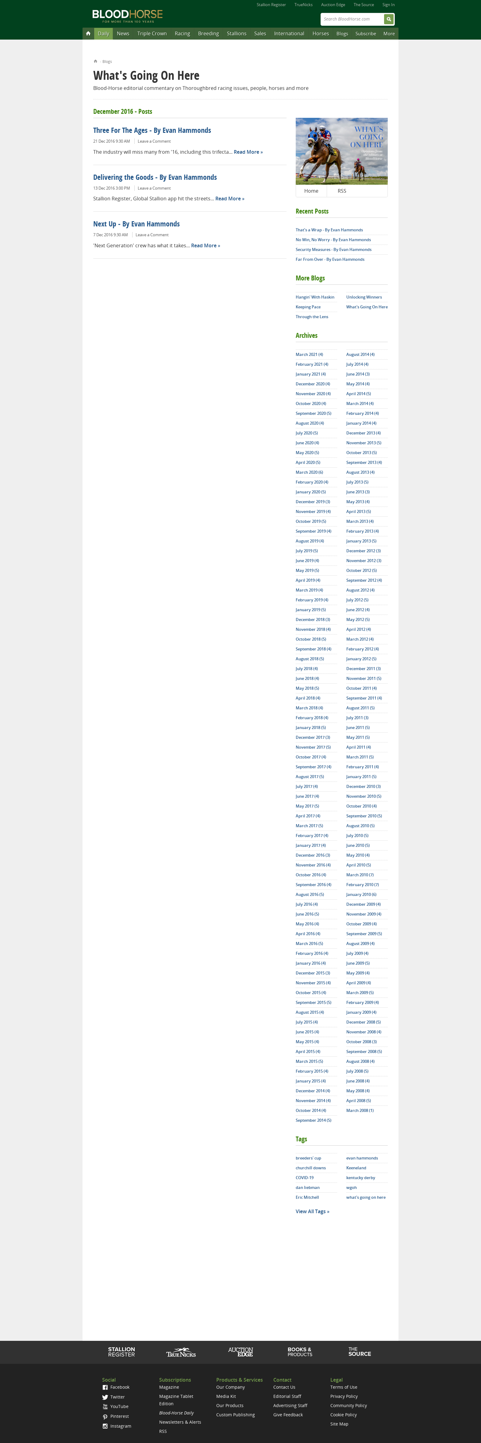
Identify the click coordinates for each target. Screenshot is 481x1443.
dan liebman (308, 1187)
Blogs (342, 33)
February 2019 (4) (312, 600)
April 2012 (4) (358, 629)
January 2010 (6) (361, 894)
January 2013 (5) (361, 541)
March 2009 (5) (360, 992)
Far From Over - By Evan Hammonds (330, 259)
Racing (182, 33)
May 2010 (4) (358, 855)
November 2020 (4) (313, 393)
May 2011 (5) (358, 737)
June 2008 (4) (358, 1081)
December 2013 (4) (363, 433)
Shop (300, 1352)
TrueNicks (303, 4)
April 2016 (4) (308, 933)
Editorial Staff (287, 1396)
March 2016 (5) (309, 943)
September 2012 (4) (364, 580)
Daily (103, 33)
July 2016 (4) (307, 904)
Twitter (113, 1397)
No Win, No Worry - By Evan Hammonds (333, 239)
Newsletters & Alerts (180, 1422)
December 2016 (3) (313, 855)
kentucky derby (360, 1177)
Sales (260, 33)
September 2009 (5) (364, 933)
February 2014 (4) (362, 413)
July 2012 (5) (357, 600)
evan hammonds (362, 1158)
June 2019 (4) (307, 560)
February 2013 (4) (362, 531)
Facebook (115, 1387)
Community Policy (348, 1405)
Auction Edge (333, 4)
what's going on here (366, 1197)
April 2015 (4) (308, 1051)
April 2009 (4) (358, 983)
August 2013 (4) (360, 472)
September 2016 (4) (313, 884)
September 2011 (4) (364, 698)
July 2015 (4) (307, 1022)
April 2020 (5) (308, 462)
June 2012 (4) (358, 609)
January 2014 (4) (361, 423)
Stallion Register (271, 4)
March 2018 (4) (309, 708)
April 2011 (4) (358, 747)
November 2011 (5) (363, 678)
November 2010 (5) (363, 796)
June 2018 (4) (307, 678)
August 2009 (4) (360, 943)
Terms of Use (343, 1387)
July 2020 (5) (307, 433)
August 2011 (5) (360, 708)
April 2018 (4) (308, 698)
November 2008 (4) (363, 1032)
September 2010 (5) (364, 816)
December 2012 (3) (363, 551)
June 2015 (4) (307, 1032)
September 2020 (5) (313, 413)
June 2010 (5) (358, 845)
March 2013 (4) (360, 521)
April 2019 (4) (308, 580)
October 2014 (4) (311, 1110)
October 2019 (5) (311, 521)
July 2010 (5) (357, 835)
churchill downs (311, 1168)
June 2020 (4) (307, 443)
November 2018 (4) (313, 629)
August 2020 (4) (310, 423)
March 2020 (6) (309, 472)
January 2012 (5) (361, 659)
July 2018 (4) (307, 668)
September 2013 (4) (364, 462)
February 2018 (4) (312, 717)
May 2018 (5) (307, 688)
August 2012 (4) (360, 590)
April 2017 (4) (308, 816)
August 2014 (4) (360, 354)
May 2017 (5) (307, 806)
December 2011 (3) (363, 668)
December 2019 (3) (313, 501)
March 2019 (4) (309, 590)
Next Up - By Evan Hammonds (136, 224)
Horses (321, 33)
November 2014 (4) (313, 1100)
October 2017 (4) (311, 757)
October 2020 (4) (311, 403)
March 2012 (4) (360, 639)
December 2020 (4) (313, 384)
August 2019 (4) (310, 541)
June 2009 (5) (358, 963)
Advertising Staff (290, 1405)
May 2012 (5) (358, 619)
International (289, 33)
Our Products (230, 1405)
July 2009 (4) (357, 953)
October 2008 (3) (361, 1041)
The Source (364, 4)
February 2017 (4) (312, 835)
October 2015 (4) (311, 992)
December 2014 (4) (313, 1091)
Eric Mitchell (307, 1197)
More (389, 33)
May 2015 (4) (307, 1041)
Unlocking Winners (364, 297)
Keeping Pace (308, 307)
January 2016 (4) (311, 963)
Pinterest (115, 1416)
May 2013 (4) (358, 501)
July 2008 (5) (357, 1071)
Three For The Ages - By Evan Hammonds (152, 131)
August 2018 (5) (310, 659)
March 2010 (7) (360, 875)
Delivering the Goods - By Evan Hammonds (155, 178)
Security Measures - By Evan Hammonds (333, 249)
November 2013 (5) (363, 443)
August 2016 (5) (310, 894)
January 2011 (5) (361, 776)
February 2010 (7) (362, 884)
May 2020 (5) (307, 452)
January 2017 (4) (311, 845)
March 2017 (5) (309, 825)
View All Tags (311, 1211)
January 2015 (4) (311, 1081)
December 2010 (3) (363, 786)
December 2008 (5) (363, 1022)
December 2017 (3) (313, 737)
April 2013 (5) (358, 511)
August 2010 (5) (360, 825)
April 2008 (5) (358, 1100)
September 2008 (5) (364, 1051)
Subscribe (366, 33)
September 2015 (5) (313, 1002)
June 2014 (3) (358, 374)
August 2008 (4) (360, 1061)
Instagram (116, 1426)
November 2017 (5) (313, 747)
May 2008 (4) (358, 1091)
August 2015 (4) (310, 1012)
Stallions (237, 33)
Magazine (169, 1387)
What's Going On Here (367, 307)
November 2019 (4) (313, 511)
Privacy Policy (344, 1396)
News (123, 33)
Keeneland (356, 1168)
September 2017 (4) (313, 767)
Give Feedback (288, 1415)
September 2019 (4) (313, 531)
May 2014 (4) (358, 384)
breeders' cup (308, 1158)
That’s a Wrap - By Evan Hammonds (329, 230)
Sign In (389, 4)
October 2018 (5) (311, 639)
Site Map (339, 1424)
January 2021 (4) (311, 374)
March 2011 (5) (360, 757)
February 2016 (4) (312, 953)
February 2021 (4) (312, 364)
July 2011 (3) (357, 717)
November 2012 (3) (363, 560)
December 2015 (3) (313, 973)
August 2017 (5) (310, 776)
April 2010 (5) (358, 865)
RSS (342, 190)
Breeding (208, 33)
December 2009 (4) (363, 904)
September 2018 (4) (313, 649)
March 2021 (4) (309, 354)
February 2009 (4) (362, 1002)
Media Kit (226, 1396)
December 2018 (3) (313, 619)
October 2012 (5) (361, 570)
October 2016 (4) (311, 875)
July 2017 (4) (307, 786)
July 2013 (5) (357, 482)
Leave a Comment (154, 141)
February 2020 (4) (312, 482)
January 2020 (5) (311, 492)
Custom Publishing (235, 1415)
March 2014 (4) (360, 403)
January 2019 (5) (311, 609)
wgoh (351, 1187)
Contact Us (284, 1387)
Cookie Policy (343, 1415)
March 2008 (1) (360, 1110)
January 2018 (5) (311, 727)
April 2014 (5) (358, 393)
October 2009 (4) (361, 924)
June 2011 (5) (358, 727)
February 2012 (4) (362, 649)
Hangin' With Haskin (315, 297)
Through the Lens (312, 316)
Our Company (230, 1387)
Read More (246, 152)
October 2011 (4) (361, 688)
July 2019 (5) (307, 551)
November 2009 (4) (363, 914)
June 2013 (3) (358, 492)
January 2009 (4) (361, 1012)
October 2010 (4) (361, 806)
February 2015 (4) (312, 1071)
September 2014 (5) (313, 1120)
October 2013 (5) (361, 452)
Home (95, 60)
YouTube (115, 1406)
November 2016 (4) (313, 865)
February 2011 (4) (362, 767)
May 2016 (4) (307, 924)
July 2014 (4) (357, 364)
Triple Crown (152, 33)
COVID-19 (305, 1177)
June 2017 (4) (307, 796)
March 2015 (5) (309, 1061)
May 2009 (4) (358, 973)
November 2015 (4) (313, 983)
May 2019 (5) (307, 570)
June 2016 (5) (307, 914)
